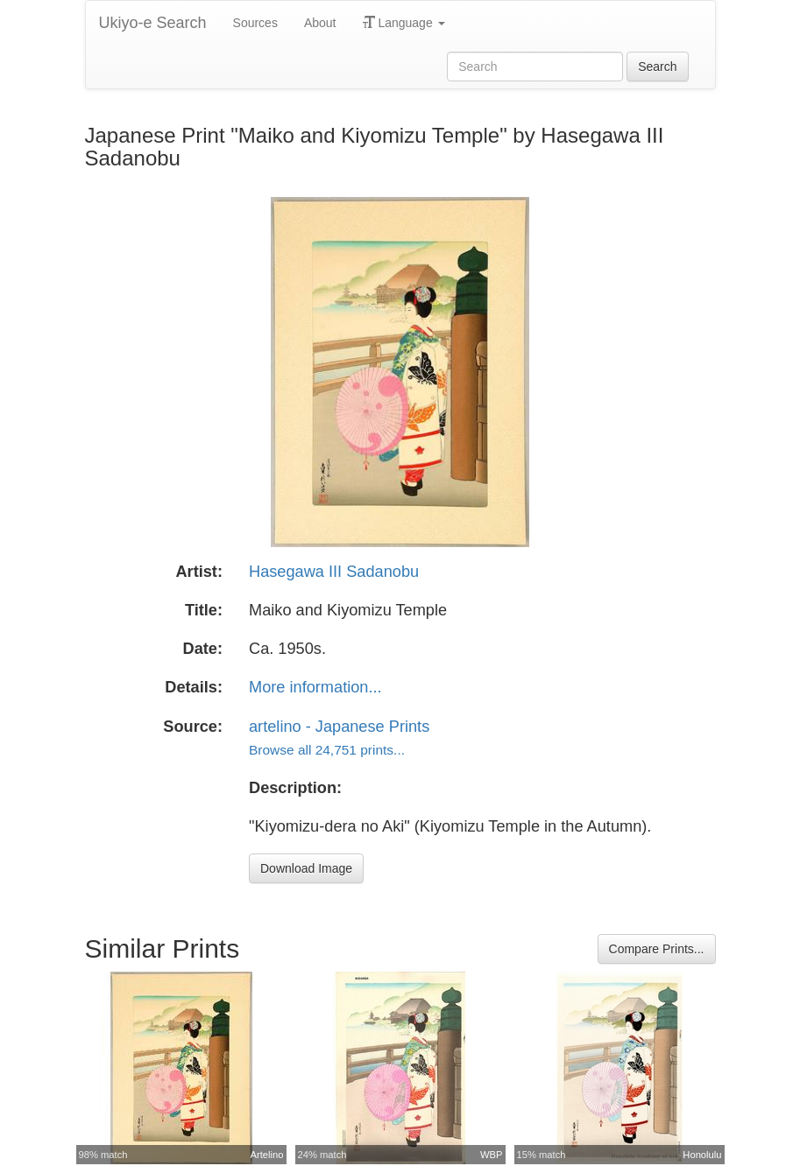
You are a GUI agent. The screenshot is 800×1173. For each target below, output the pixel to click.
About (320, 23)
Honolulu (702, 1154)
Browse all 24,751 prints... (327, 749)
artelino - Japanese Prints (339, 726)
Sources (255, 23)
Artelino (267, 1154)
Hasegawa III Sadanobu (334, 571)
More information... (315, 687)
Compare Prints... (656, 949)
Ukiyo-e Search (153, 23)
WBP (491, 1154)
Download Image (306, 868)
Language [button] (404, 23)
